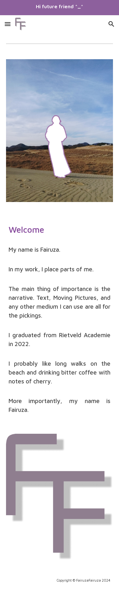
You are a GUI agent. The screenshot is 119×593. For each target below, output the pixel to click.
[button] (7, 24)
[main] (59, 229)
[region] (59, 7)
